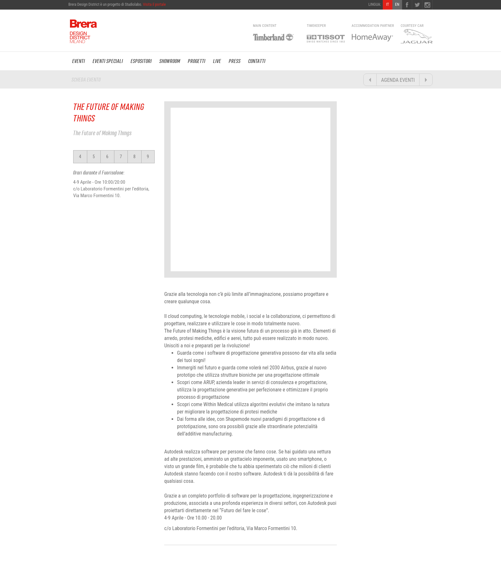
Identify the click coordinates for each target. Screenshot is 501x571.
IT (387, 4)
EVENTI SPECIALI (108, 61)
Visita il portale (154, 4)
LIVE (217, 61)
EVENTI (78, 61)
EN (397, 4)
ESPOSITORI (141, 61)
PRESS (235, 61)
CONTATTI (257, 61)
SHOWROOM (169, 61)
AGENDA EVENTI (398, 80)
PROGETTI (196, 61)
